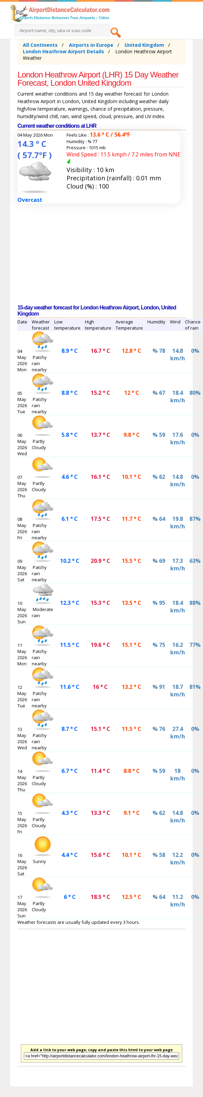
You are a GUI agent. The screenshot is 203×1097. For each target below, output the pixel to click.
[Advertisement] (91, 254)
